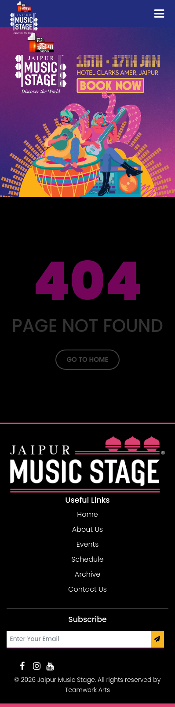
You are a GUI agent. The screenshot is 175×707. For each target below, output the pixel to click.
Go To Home (88, 359)
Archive (88, 574)
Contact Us (87, 589)
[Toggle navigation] (159, 13)
